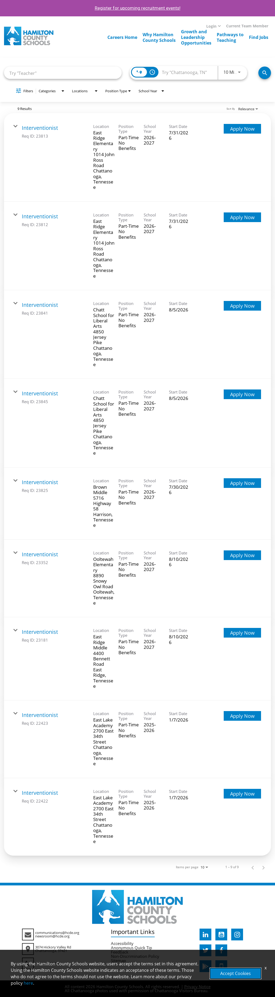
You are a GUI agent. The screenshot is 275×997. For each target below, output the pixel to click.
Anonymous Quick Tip (131, 947)
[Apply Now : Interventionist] (242, 129)
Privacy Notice (197, 986)
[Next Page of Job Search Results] (263, 867)
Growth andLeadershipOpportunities (196, 37)
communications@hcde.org (57, 932)
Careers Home (122, 37)
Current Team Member (247, 25)
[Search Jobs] (264, 73)
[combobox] (62, 73)
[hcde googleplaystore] (205, 966)
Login (211, 26)
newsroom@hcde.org (52, 936)
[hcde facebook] (221, 950)
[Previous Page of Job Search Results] (252, 867)
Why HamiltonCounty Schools (159, 37)
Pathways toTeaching (230, 37)
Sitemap (118, 960)
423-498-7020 (45, 963)
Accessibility (122, 943)
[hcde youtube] (221, 934)
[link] (137, 157)
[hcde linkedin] (205, 934)
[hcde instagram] (237, 934)
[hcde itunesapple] (221, 966)
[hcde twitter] (205, 950)
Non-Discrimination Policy (135, 956)
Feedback (119, 952)
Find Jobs (258, 37)
